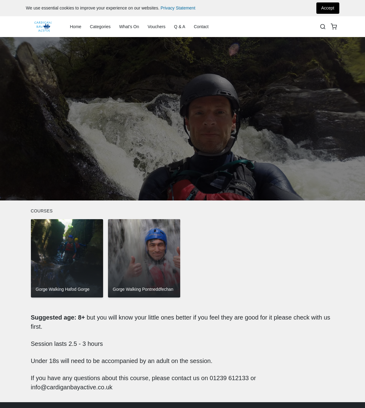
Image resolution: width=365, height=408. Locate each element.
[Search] (322, 26)
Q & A (179, 26)
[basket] (333, 26)
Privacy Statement (178, 8)
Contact (201, 26)
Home (75, 26)
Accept (327, 8)
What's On (129, 26)
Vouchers (156, 26)
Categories (100, 26)
